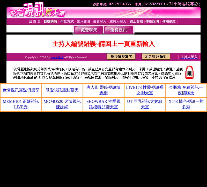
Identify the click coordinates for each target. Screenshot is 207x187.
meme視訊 (57, 57)
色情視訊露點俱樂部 (21, 90)
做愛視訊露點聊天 (62, 90)
